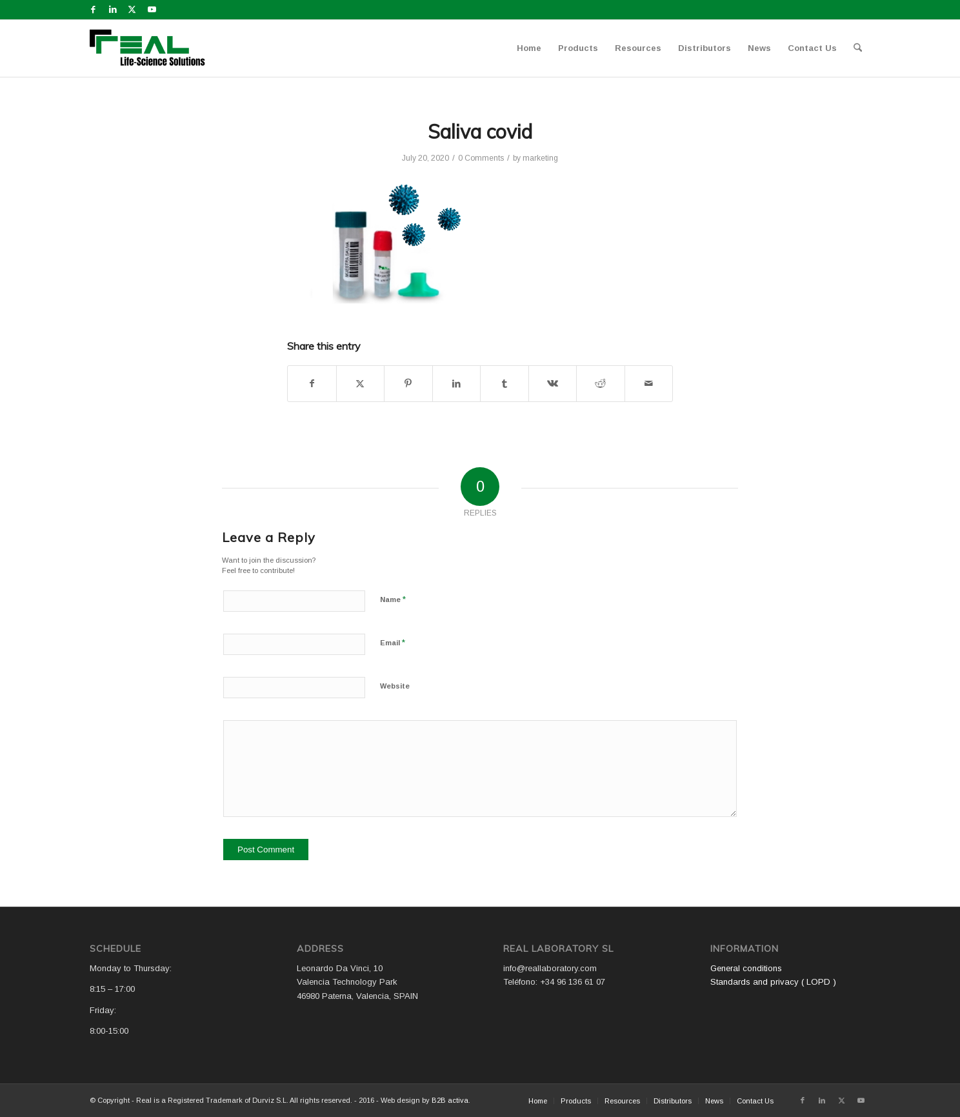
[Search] (857, 48)
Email (392, 642)
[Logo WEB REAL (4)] (152, 48)
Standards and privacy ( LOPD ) (773, 982)
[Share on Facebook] (312, 383)
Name (393, 599)
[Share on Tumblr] (504, 383)
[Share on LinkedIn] (457, 383)
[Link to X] (132, 9)
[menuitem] (529, 48)
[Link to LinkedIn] (112, 9)
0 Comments (481, 158)
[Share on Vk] (553, 383)
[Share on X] (361, 383)
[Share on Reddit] (601, 383)
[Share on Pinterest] (408, 383)
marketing (540, 158)
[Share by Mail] (649, 383)
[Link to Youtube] (151, 9)
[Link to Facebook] (93, 9)
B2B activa (450, 1100)
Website (395, 686)
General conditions (746, 968)
